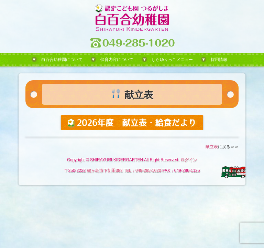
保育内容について (116, 59)
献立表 (212, 146)
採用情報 (219, 59)
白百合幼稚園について (61, 59)
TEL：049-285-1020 (142, 170)
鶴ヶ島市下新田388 (105, 170)
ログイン (188, 159)
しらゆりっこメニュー (172, 59)
